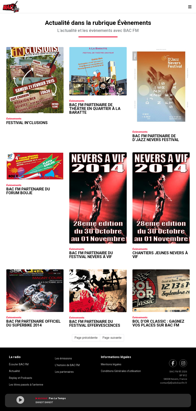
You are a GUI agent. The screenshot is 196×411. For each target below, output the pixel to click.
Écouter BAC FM (19, 364)
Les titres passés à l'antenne (26, 384)
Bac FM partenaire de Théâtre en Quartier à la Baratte (94, 108)
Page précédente (86, 338)
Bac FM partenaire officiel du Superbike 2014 (33, 323)
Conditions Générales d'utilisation (121, 371)
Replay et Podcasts (20, 377)
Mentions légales (111, 364)
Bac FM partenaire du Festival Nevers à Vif (91, 255)
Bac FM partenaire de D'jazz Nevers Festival (155, 138)
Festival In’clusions (27, 122)
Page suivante (112, 338)
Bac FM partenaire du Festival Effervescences (94, 323)
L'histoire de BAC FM (67, 365)
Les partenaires (64, 371)
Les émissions (63, 358)
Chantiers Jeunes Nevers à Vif (160, 255)
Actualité (14, 371)
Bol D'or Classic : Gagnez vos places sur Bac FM (158, 323)
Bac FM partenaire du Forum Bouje (28, 191)
